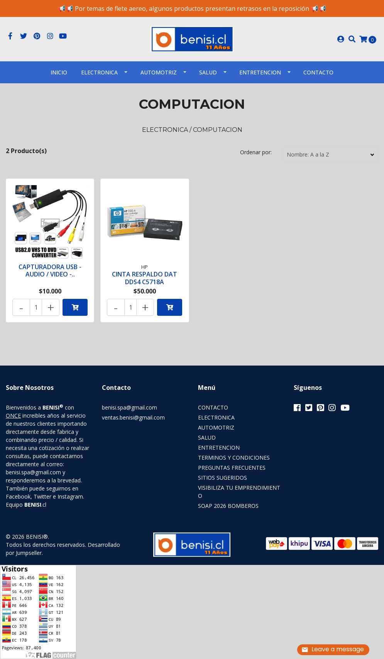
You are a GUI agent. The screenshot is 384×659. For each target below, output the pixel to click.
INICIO (59, 72)
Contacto (318, 72)
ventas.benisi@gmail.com (133, 417)
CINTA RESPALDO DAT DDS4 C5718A (144, 278)
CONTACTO (213, 407)
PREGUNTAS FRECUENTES (232, 467)
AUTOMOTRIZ (158, 72)
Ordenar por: (256, 152)
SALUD (208, 72)
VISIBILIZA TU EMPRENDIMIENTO (239, 491)
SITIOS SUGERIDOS (222, 477)
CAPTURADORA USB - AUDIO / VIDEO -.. (50, 270)
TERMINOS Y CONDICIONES (234, 457)
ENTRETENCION (260, 72)
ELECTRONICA (99, 72)
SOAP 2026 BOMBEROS (228, 505)
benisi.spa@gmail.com (129, 407)
